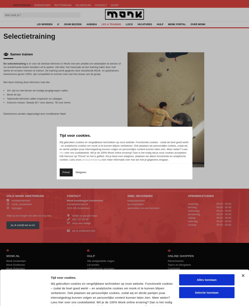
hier (62, 152)
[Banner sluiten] (243, 242)
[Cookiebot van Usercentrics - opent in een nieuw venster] (25, 298)
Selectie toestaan (207, 259)
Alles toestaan (207, 246)
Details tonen (208, 298)
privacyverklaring (91, 159)
